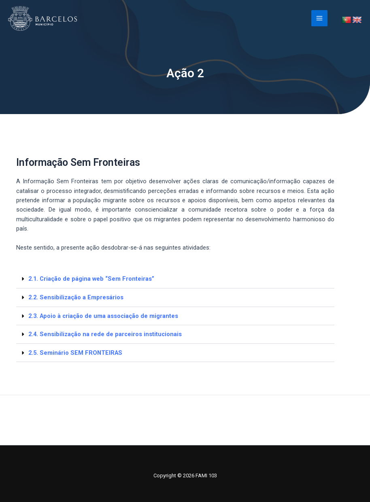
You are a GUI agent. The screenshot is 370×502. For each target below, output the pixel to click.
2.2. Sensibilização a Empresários (75, 297)
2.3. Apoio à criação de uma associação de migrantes (103, 316)
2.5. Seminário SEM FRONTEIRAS (75, 352)
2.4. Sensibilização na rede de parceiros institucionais (105, 334)
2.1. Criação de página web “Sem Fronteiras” (91, 278)
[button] (175, 279)
